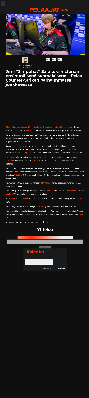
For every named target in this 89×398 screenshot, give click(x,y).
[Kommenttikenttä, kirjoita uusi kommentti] (45, 242)
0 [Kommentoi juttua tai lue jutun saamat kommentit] (59, 59)
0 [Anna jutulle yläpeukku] (48, 59)
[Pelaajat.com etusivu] (49, 10)
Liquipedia (58, 269)
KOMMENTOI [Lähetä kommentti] (45, 248)
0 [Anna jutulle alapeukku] (53, 59)
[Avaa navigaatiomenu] (3, 3)
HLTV (48, 222)
